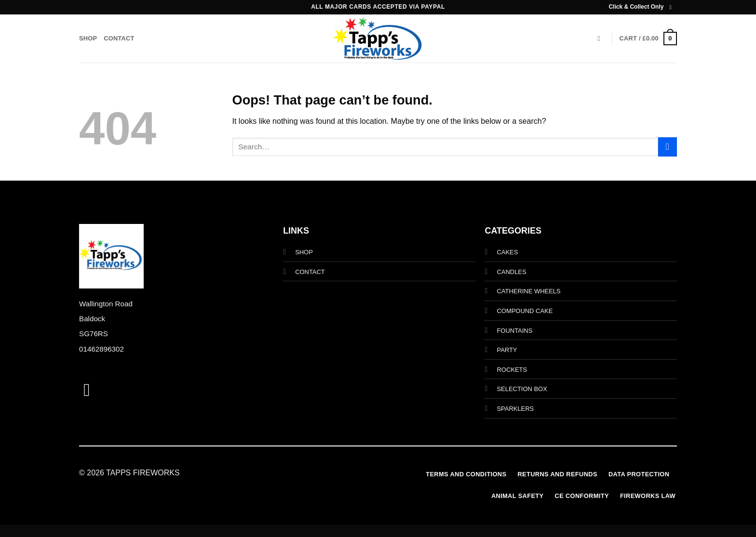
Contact (119, 38)
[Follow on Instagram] (672, 7)
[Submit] (667, 146)
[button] (648, 38)
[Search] (601, 38)
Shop (88, 38)
